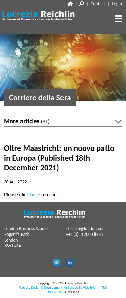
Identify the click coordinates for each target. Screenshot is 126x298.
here (35, 194)
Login (117, 4)
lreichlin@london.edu (85, 228)
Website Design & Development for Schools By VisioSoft (57, 287)
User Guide (54, 292)
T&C (104, 287)
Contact (98, 4)
